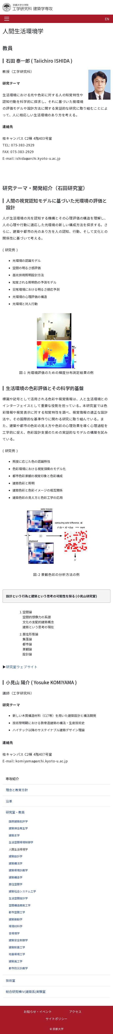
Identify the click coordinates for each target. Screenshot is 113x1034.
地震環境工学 (17, 954)
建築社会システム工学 (22, 891)
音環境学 (14, 933)
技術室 (10, 980)
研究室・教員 (15, 812)
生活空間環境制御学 (21, 842)
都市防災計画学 (18, 968)
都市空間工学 (17, 912)
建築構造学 (15, 877)
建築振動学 (15, 919)
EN (107, 18)
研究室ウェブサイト (22, 666)
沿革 (9, 801)
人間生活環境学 (18, 849)
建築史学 (14, 835)
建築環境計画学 (18, 870)
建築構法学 (15, 863)
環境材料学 (15, 926)
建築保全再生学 (18, 828)
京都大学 (58, 1029)
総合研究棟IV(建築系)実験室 (26, 991)
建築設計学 (15, 856)
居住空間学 (15, 884)
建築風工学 (15, 961)
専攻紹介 (12, 778)
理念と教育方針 (17, 790)
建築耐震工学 (17, 947)
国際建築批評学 (18, 821)
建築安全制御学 (18, 940)
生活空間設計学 (18, 898)
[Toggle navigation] (7, 19)
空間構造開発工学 (19, 905)
